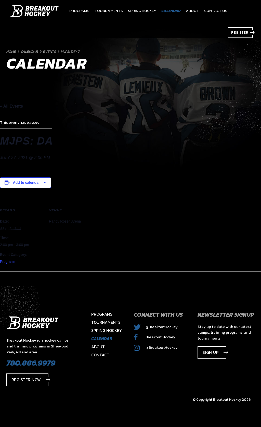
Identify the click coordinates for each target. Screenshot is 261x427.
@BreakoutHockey (156, 327)
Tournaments (106, 322)
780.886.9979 (30, 363)
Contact (100, 355)
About (98, 347)
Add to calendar (26, 182)
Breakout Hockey (154, 337)
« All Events (11, 106)
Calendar (101, 338)
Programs (8, 262)
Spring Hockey (106, 330)
